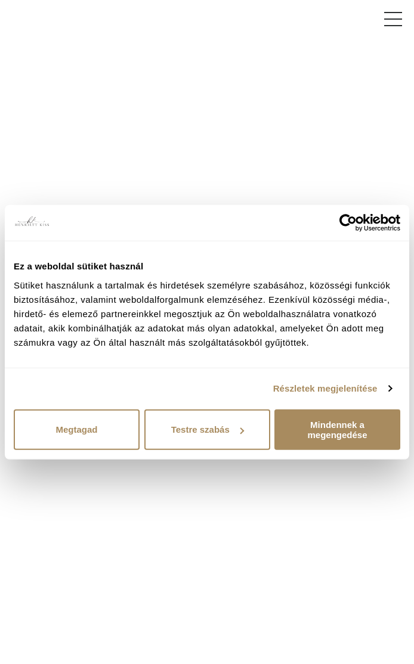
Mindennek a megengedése (337, 429)
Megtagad (76, 429)
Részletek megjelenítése (325, 388)
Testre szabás (207, 429)
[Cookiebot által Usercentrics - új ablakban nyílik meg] (348, 223)
